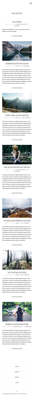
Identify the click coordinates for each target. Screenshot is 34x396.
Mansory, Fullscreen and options (17, 324)
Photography (20, 169)
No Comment (25, 66)
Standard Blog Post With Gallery (17, 63)
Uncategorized (22, 24)
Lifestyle (18, 117)
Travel (17, 66)
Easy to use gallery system (17, 272)
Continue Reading (17, 35)
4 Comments (28, 326)
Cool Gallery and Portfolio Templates (17, 167)
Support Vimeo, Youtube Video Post (17, 115)
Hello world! (17, 22)
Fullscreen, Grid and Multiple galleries (17, 220)
